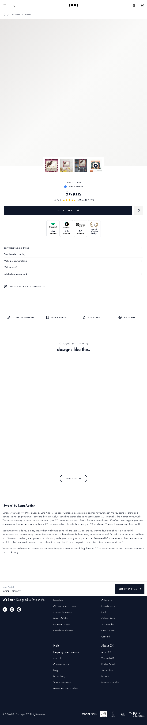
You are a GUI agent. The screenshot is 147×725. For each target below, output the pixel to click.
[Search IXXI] (13, 5)
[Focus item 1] (73, 95)
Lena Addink (73, 182)
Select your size (68, 210)
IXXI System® (73, 267)
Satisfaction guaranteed (73, 273)
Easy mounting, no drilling (73, 247)
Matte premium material (73, 260)
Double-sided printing (73, 254)
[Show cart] (142, 5)
